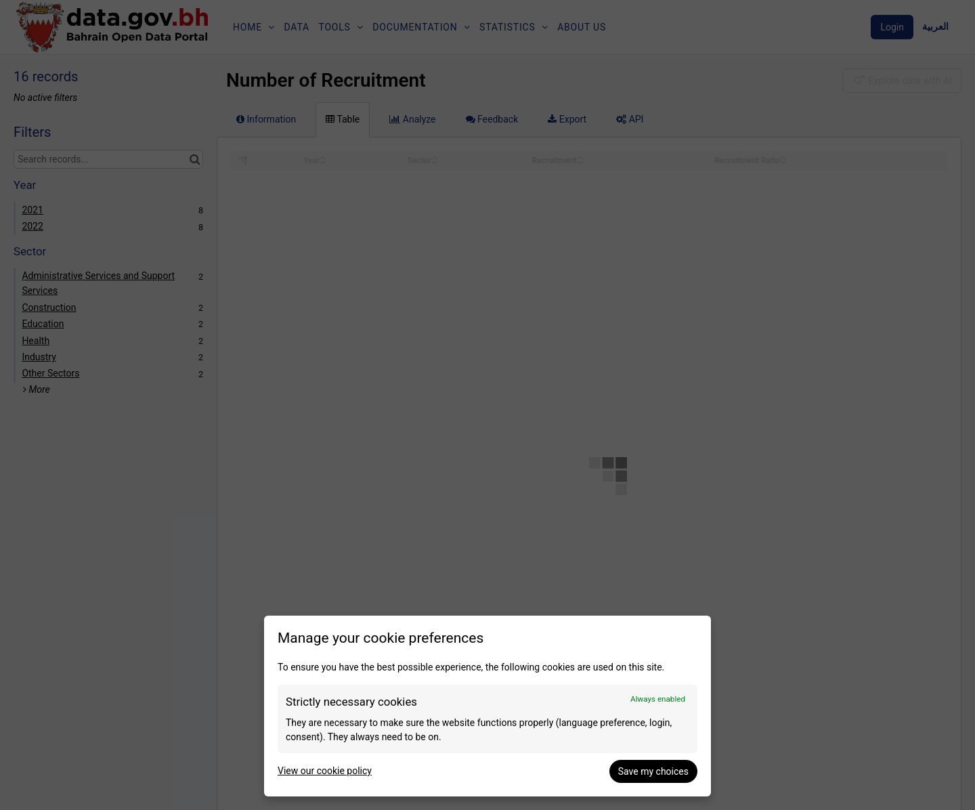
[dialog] (487, 706)
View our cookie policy (325, 770)
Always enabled (657, 699)
